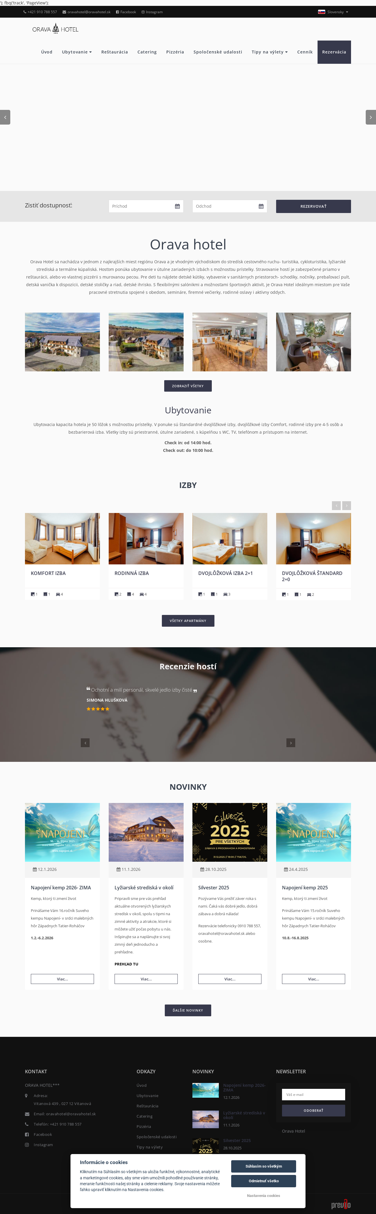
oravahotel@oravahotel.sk (86, 11)
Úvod (47, 52)
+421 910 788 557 (40, 11)
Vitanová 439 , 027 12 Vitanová (62, 1103)
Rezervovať (314, 206)
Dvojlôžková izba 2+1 (309, 573)
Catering (147, 52)
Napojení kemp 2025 (305, 887)
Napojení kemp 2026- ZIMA (61, 887)
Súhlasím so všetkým (264, 1166)
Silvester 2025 (213, 887)
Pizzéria (175, 52)
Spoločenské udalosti (218, 52)
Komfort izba (132, 573)
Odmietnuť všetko (264, 1181)
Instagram (152, 11)
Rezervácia (334, 52)
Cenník (305, 52)
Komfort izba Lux (53, 573)
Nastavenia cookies (263, 1195)
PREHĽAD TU (126, 964)
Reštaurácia (114, 52)
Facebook (126, 11)
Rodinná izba (215, 573)
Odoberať (313, 1110)
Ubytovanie (77, 52)
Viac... (62, 979)
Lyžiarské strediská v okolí (144, 887)
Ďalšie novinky (188, 1010)
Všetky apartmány (188, 620)
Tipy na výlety (270, 52)
